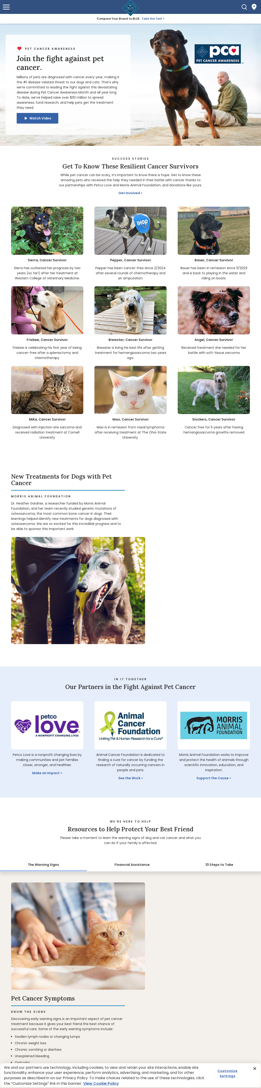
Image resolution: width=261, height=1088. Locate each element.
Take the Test (152, 19)
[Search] (244, 7)
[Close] (255, 1068)
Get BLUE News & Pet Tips (38, 1037)
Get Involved (129, 193)
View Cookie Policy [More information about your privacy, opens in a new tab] (101, 1083)
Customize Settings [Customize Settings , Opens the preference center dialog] (227, 1073)
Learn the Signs (157, 882)
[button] (6, 7)
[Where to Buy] (254, 7)
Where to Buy (32, 947)
